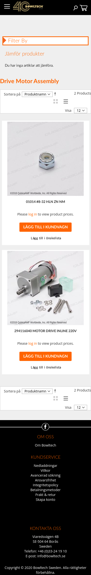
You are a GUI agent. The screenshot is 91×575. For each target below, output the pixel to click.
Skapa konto (45, 499)
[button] (45, 238)
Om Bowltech (45, 445)
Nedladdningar (45, 465)
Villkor (45, 470)
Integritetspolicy (45, 485)
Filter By (17, 40)
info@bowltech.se (51, 556)
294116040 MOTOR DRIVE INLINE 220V (45, 331)
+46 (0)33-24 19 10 (52, 551)
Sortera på (12, 94)
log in (32, 214)
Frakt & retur (45, 494)
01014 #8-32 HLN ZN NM (45, 202)
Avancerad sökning (45, 475)
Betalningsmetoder (45, 489)
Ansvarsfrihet (45, 480)
